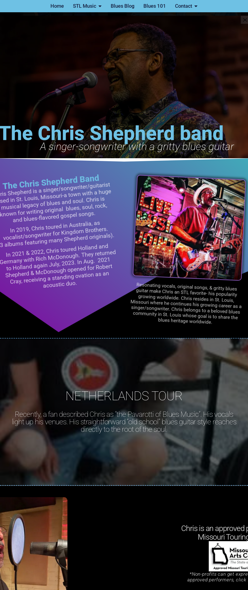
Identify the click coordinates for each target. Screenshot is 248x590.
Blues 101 (154, 6)
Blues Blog (122, 6)
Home (57, 6)
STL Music (87, 6)
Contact (186, 6)
